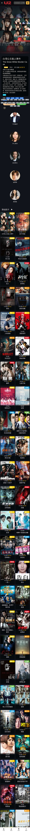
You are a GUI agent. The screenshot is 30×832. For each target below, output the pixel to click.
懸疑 (19, 105)
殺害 (11, 99)
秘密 (22, 707)
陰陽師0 (7, 781)
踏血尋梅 (22, 358)
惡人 (7, 283)
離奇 (6, 102)
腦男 (7, 383)
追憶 (22, 408)
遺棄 (21, 102)
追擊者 (22, 632)
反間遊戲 (7, 507)
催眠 (7, 657)
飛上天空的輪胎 (8, 707)
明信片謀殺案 (22, 259)
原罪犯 (22, 283)
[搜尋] (18, 3)
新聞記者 (22, 682)
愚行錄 (7, 756)
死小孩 (7, 259)
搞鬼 (7, 682)
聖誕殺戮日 (22, 806)
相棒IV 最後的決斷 (22, 532)
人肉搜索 (7, 333)
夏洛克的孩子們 (22, 781)
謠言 (28, 102)
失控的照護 (7, 433)
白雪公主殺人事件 (7, 234)
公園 (11, 105)
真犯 (7, 308)
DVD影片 (3, 99)
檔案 (22, 731)
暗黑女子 (7, 408)
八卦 (17, 102)
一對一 (7, 582)
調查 (14, 102)
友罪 (7, 532)
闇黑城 (7, 806)
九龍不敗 (22, 383)
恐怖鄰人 (7, 557)
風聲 (22, 607)
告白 (22, 582)
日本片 (9, 102)
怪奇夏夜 (22, 756)
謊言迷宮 (7, 731)
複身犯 (22, 458)
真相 (23, 99)
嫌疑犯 (27, 99)
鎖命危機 (22, 308)
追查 (15, 105)
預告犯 (22, 557)
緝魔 (22, 507)
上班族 (15, 99)
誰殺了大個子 (7, 483)
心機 (24, 102)
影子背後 (22, 234)
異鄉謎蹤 (22, 657)
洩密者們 (22, 333)
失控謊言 (7, 358)
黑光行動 (7, 458)
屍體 (8, 99)
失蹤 (2, 102)
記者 (19, 99)
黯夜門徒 (22, 483)
